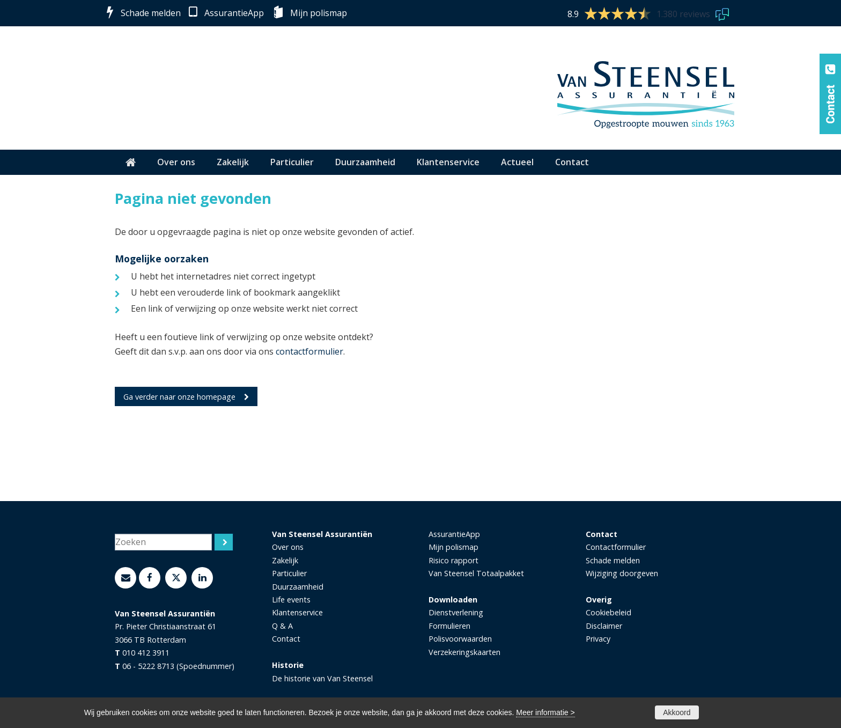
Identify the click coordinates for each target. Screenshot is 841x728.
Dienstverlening (456, 612)
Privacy (598, 639)
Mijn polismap (318, 13)
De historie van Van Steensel (322, 678)
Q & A (282, 626)
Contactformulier (616, 547)
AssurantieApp (234, 13)
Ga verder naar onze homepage (179, 397)
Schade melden (151, 13)
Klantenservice (297, 612)
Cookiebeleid (608, 612)
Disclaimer (604, 626)
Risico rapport (453, 560)
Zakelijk (285, 560)
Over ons (288, 547)
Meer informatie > (545, 712)
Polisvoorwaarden (460, 639)
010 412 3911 (145, 653)
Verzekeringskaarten (464, 652)
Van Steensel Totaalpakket (476, 573)
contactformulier (309, 351)
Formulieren (449, 626)
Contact (286, 639)
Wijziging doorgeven (622, 573)
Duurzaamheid (297, 587)
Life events (291, 599)
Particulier (289, 573)
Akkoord (676, 712)
